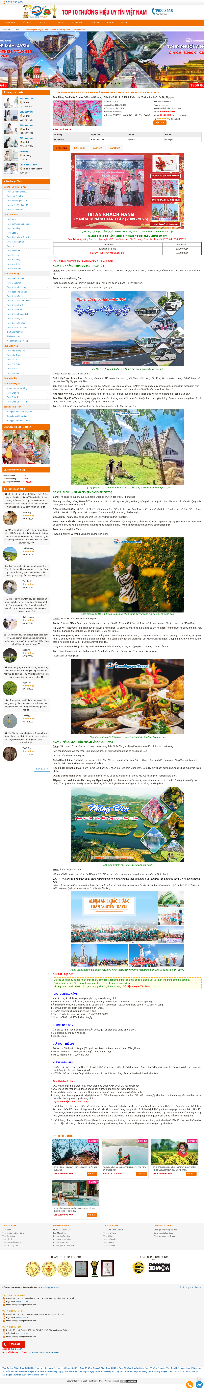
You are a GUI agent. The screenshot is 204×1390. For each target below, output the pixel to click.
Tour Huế (17, 1375)
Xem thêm (42, 769)
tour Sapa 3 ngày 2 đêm (89, 1371)
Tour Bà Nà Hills (27, 1368)
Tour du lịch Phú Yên (16, 323)
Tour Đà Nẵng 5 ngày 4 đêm (157, 1368)
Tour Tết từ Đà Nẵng (16, 209)
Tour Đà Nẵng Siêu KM (17, 192)
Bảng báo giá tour (12, 407)
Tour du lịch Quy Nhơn (17, 327)
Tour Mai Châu (13, 264)
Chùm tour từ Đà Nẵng (17, 388)
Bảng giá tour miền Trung (18, 420)
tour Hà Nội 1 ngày (182, 1371)
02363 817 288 (22, 1301)
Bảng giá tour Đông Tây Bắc (19, 412)
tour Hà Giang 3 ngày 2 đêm (160, 1371)
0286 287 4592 (22, 1333)
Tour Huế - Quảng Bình (17, 278)
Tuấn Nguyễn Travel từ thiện (34, 1375)
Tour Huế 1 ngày (178, 1368)
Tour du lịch (44, 22)
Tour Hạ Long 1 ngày (54, 1371)
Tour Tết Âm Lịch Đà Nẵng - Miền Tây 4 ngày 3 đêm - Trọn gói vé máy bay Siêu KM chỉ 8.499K (174, 1168)
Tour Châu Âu (13, 393)
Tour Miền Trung (12, 273)
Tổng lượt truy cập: (11, 482)
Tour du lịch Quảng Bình (17, 314)
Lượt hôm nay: (10, 479)
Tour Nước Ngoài (12, 383)
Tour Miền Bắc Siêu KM (17, 205)
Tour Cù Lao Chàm (10, 1368)
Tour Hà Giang (13, 259)
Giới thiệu (26, 22)
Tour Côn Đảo (13, 373)
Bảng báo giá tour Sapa (17, 416)
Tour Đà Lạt (12, 359)
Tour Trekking (13, 255)
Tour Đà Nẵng (112, 1368)
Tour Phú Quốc (13, 364)
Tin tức (61, 22)
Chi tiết (92, 1174)
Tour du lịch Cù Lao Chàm (18, 301)
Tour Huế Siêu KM (15, 196)
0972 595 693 (14, 2)
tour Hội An (191, 1368)
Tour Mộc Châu (14, 268)
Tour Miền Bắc (11, 214)
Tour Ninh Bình (13, 251)
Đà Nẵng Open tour (15, 332)
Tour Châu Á (12, 397)
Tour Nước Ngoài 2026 (17, 201)
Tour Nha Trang (14, 355)
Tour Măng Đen (14, 283)
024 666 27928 (22, 1317)
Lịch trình (80, 148)
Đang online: (9, 475)
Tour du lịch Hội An (15, 305)
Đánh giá (115, 148)
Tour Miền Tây (10, 378)
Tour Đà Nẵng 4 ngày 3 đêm (131, 1368)
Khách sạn (94, 22)
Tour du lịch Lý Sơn (15, 318)
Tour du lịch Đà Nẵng (16, 287)
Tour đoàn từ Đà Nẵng (17, 292)
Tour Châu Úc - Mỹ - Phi (17, 402)
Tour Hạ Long (13, 246)
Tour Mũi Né (12, 368)
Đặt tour (160, 122)
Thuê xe (110, 22)
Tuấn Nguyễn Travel (50, 1287)
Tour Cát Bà (12, 233)
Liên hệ (124, 22)
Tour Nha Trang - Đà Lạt (17, 351)
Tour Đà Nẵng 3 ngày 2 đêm (92, 1368)
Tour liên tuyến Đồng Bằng (19, 224)
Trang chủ (10, 22)
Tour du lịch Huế (14, 309)
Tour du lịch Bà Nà (15, 296)
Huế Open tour (13, 336)
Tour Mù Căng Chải (15, 242)
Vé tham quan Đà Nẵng (17, 341)
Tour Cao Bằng (13, 228)
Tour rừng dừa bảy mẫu (45, 1368)
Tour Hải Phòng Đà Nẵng (68, 1368)
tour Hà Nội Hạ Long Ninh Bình (115, 1371)
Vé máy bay (77, 22)
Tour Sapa (11, 219)
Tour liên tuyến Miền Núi (18, 237)
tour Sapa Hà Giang (138, 1371)
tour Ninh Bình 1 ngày (24, 1371)
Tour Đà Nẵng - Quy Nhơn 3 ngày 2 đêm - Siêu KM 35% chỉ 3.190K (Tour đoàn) (74, 1209)
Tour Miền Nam (11, 346)
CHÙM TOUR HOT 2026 (15, 187)
